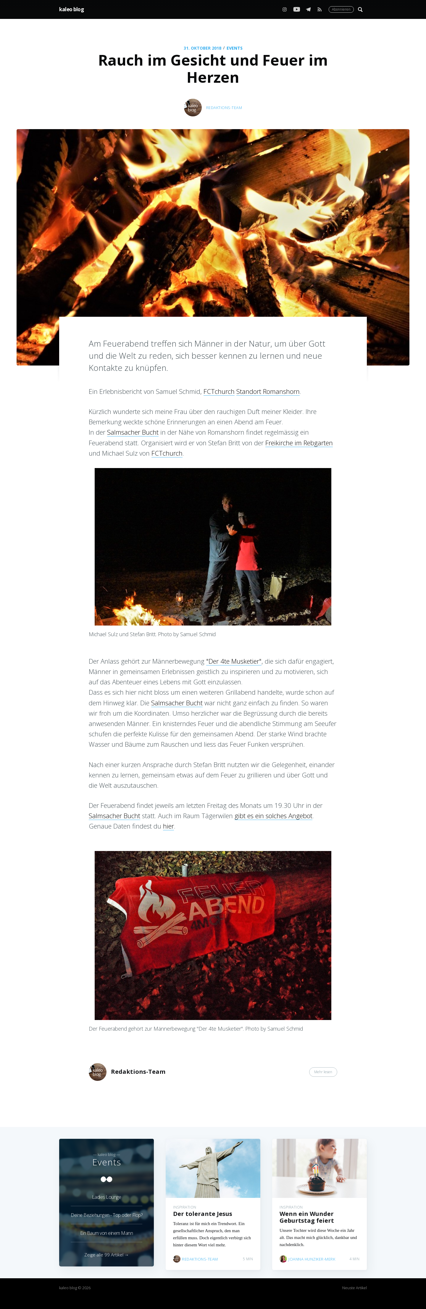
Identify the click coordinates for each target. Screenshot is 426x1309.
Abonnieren (341, 9)
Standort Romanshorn (268, 391)
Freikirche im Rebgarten (299, 442)
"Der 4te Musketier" (234, 661)
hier (168, 825)
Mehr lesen (323, 1071)
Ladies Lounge (106, 1194)
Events (235, 48)
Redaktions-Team (224, 107)
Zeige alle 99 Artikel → (106, 1255)
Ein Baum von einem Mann (106, 1230)
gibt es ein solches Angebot (273, 815)
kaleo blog (71, 9)
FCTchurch (219, 391)
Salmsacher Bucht (133, 432)
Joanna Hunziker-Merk (311, 1255)
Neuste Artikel (354, 1287)
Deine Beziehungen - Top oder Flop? (106, 1212)
